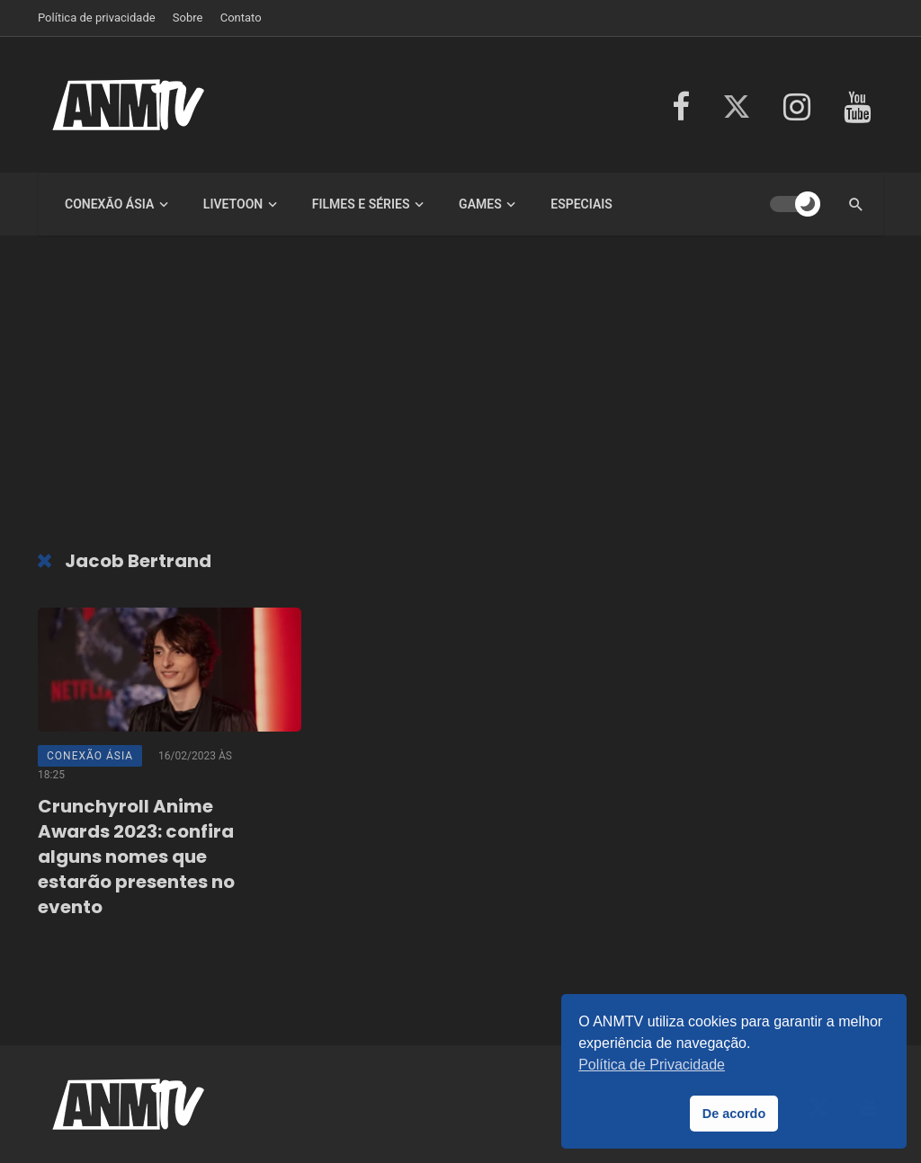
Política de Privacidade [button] (651, 1064)
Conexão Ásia (109, 204)
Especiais (581, 204)
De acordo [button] (733, 1113)
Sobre (188, 17)
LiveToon (233, 204)
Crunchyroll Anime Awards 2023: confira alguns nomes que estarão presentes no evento (136, 856)
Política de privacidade (97, 17)
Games (480, 204)
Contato (241, 17)
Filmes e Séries (361, 204)
